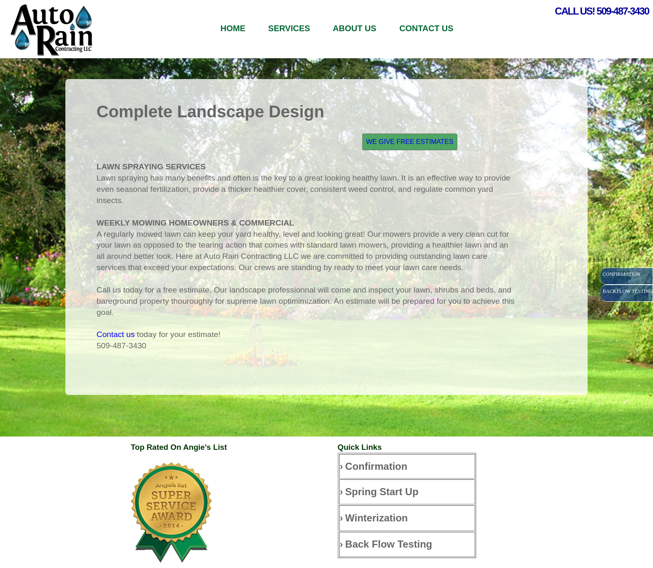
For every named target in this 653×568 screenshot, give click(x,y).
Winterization (376, 517)
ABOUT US (356, 28)
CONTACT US (426, 28)
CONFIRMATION (622, 274)
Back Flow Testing (388, 544)
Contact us (116, 334)
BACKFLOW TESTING (628, 291)
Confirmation (376, 466)
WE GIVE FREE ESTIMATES (410, 141)
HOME (232, 28)
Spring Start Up (382, 491)
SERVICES (289, 28)
